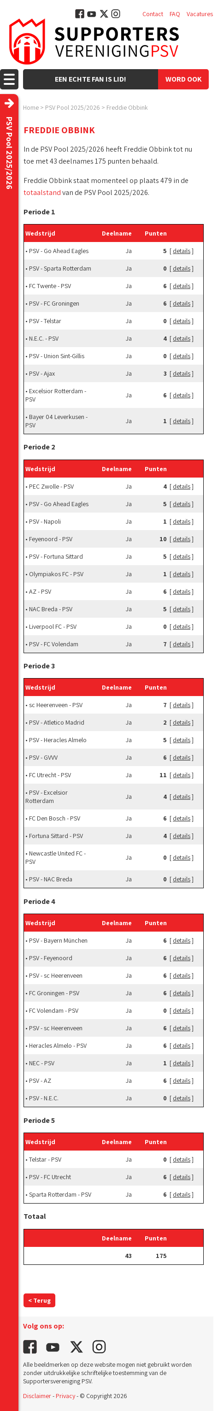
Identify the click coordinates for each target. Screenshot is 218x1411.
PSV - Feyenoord (50, 958)
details (181, 251)
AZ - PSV (40, 591)
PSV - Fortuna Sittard (56, 556)
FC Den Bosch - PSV (54, 818)
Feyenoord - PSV (50, 539)
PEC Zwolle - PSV (51, 486)
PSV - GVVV (43, 757)
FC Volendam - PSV (53, 1010)
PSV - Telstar (45, 321)
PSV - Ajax (42, 373)
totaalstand (42, 192)
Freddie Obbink (127, 107)
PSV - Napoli (45, 521)
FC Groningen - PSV (54, 993)
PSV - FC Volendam (53, 644)
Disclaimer (37, 1396)
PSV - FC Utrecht (50, 1177)
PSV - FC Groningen (54, 303)
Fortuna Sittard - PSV (56, 836)
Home (31, 107)
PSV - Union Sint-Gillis (56, 356)
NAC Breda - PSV (50, 609)
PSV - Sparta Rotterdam (60, 268)
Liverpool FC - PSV (53, 626)
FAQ (175, 14)
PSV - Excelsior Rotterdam (46, 796)
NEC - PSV (41, 1063)
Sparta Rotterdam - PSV (60, 1194)
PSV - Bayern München (58, 940)
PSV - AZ (40, 1080)
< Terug (39, 1300)
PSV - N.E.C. (44, 1098)
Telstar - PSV (45, 1159)
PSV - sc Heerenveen (55, 975)
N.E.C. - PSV (44, 338)
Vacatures (200, 14)
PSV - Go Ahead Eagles (58, 251)
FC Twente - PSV (50, 286)
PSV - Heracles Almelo (58, 740)
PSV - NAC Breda (50, 879)
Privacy (65, 1396)
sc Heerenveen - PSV (55, 705)
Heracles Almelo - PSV (58, 1045)
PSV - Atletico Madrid (56, 722)
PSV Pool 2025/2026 (72, 107)
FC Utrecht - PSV (50, 775)
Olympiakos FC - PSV (56, 574)
